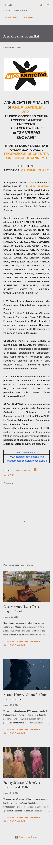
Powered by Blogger (26, 837)
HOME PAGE (9, 17)
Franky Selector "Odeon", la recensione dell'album (21, 784)
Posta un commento (28, 641)
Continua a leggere (14, 645)
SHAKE (8, 5)
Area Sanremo (23, 470)
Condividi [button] (8, 475)
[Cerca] (41, 5)
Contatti (26, 17)
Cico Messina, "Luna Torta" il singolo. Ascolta (22, 608)
